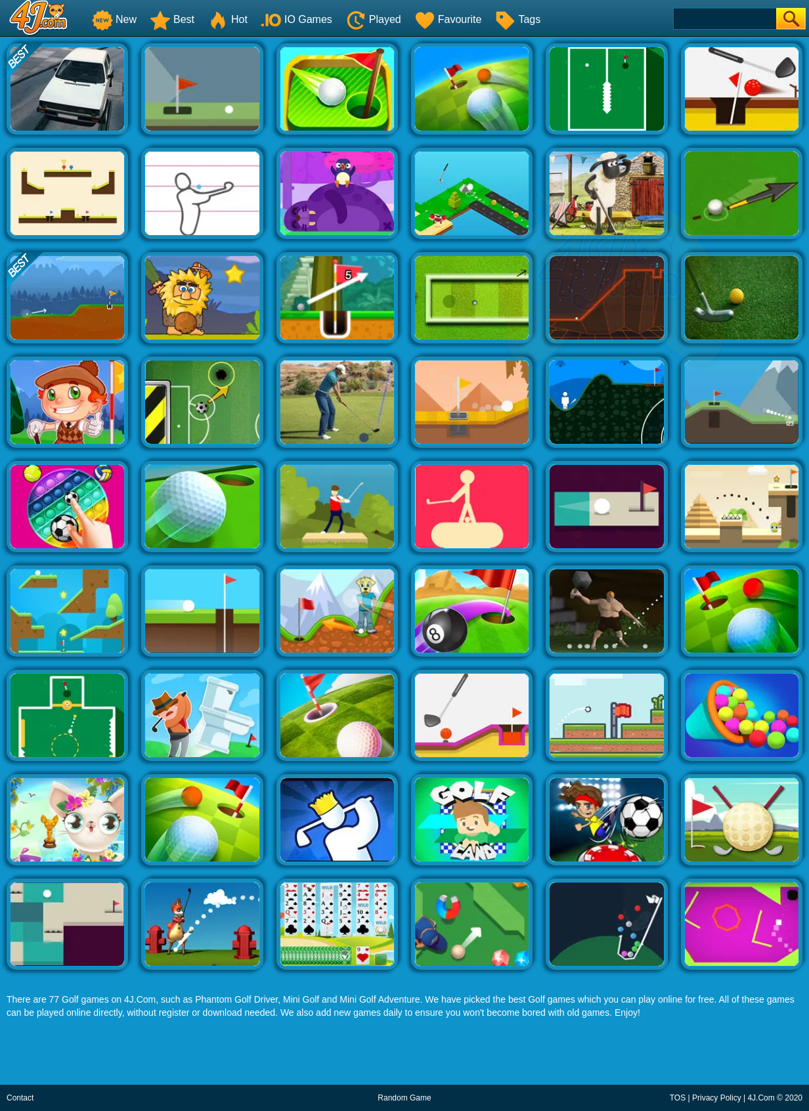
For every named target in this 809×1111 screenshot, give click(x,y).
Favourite (448, 19)
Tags (517, 19)
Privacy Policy (716, 1097)
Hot (228, 19)
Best (172, 19)
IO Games (296, 19)
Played (373, 19)
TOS (678, 1097)
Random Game (404, 1097)
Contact (20, 1097)
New (114, 19)
